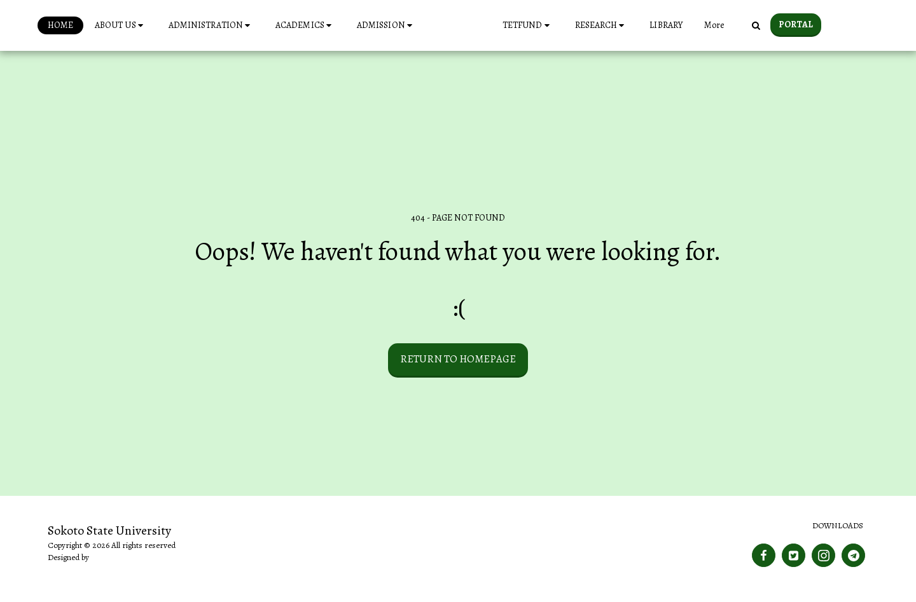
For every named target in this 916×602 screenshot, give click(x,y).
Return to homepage (458, 359)
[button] (98, 25)
